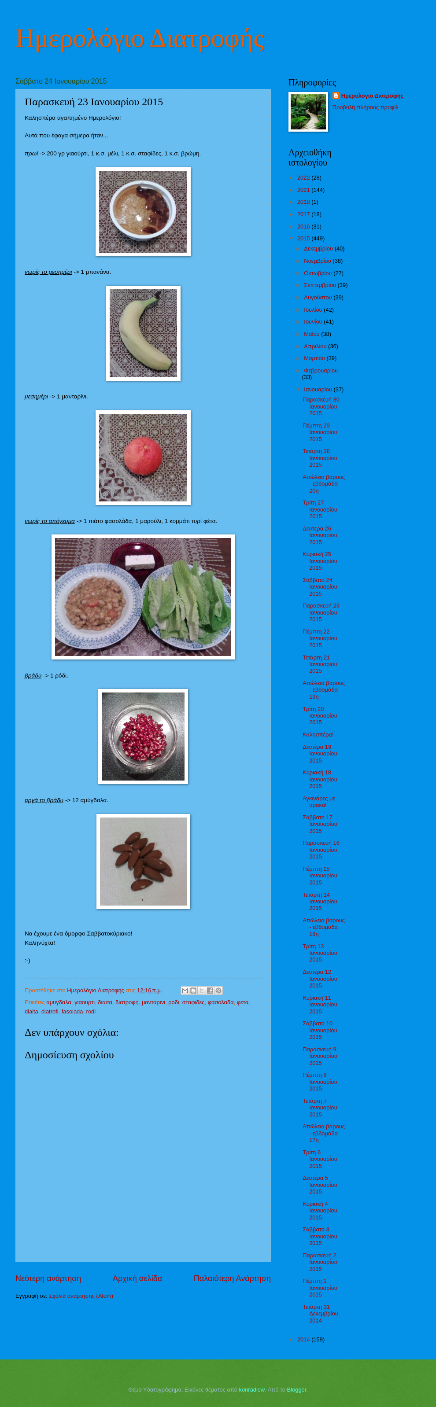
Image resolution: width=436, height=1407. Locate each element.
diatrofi (50, 1011)
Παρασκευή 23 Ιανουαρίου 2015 (321, 612)
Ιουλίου (314, 309)
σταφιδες (193, 1002)
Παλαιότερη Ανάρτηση (232, 1278)
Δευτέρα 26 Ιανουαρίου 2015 (320, 535)
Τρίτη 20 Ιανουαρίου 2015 (320, 716)
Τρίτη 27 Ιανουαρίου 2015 (320, 509)
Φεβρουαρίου (321, 370)
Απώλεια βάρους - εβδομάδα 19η (324, 690)
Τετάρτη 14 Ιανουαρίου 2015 (320, 901)
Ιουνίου (314, 321)
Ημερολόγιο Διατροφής (139, 37)
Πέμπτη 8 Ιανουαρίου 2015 (320, 1082)
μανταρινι (153, 1002)
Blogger (297, 1389)
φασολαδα (221, 1002)
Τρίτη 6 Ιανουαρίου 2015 (320, 1159)
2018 (304, 202)
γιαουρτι (84, 1002)
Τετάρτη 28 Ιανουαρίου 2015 (320, 458)
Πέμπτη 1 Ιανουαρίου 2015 (320, 1288)
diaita (31, 1011)
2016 (304, 226)
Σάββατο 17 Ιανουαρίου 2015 (320, 824)
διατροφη (127, 1002)
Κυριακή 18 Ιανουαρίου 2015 (320, 779)
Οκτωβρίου (318, 273)
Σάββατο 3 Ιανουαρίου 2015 (320, 1236)
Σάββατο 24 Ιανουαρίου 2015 (320, 587)
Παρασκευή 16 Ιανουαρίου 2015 (321, 850)
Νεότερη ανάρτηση (48, 1278)
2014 (304, 1339)
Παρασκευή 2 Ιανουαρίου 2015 (320, 1262)
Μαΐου (312, 334)
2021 (304, 190)
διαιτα (105, 1002)
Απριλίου (316, 346)
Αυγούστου (318, 297)
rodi (91, 1011)
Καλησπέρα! (318, 734)
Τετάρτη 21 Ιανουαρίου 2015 (320, 664)
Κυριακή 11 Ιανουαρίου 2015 (320, 1004)
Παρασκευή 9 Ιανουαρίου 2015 (320, 1056)
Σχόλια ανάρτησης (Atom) (81, 1296)
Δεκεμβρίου (319, 248)
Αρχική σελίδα (137, 1278)
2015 (304, 238)
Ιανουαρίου (318, 389)
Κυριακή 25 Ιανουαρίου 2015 (320, 561)
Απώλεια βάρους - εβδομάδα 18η (324, 927)
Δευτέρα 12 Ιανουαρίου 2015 (320, 979)
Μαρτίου (315, 358)
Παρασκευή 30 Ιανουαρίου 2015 (321, 406)
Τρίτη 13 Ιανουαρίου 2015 (320, 953)
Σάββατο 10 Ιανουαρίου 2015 (320, 1030)
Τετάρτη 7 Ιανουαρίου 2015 (320, 1108)
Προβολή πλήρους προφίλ (366, 107)
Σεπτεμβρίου (320, 285)
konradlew (252, 1389)
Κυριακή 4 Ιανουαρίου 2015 (320, 1211)
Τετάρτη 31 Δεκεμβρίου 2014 (320, 1314)
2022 (304, 177)
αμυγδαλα (58, 1002)
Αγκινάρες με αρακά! (319, 801)
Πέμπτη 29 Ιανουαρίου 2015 (320, 432)
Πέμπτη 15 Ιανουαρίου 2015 (320, 876)
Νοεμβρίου (318, 261)
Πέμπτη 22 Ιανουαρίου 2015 (320, 638)
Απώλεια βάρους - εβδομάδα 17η (324, 1133)
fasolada (72, 1011)
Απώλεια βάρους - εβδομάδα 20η (324, 484)
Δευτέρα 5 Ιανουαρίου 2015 (320, 1185)
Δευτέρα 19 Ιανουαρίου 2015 (320, 754)
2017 (304, 214)
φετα (242, 1002)
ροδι (173, 1002)
